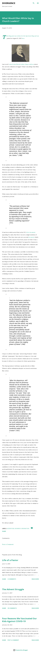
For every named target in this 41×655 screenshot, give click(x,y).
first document (31, 232)
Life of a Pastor (10, 560)
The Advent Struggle (13, 589)
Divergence (8, 3)
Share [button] (4, 531)
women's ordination (22, 528)
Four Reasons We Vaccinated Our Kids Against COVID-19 (19, 620)
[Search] (34, 3)
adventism (10, 528)
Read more (35, 579)
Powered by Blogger (20, 650)
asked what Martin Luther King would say (21, 64)
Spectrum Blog (29, 36)
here (23, 38)
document (31, 237)
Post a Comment (8, 544)
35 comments (12, 608)
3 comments (12, 579)
